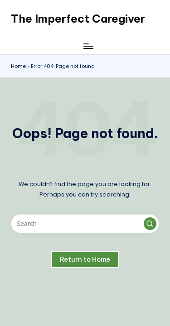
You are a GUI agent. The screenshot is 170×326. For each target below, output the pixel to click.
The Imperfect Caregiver (78, 18)
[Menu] (87, 45)
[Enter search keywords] (85, 223)
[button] (150, 223)
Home (18, 66)
